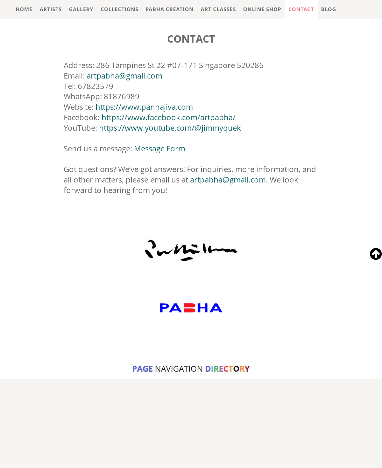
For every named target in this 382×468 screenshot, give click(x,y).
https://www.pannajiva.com (144, 106)
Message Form (159, 148)
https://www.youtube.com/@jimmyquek (170, 127)
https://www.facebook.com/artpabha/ (169, 117)
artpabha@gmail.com (124, 75)
